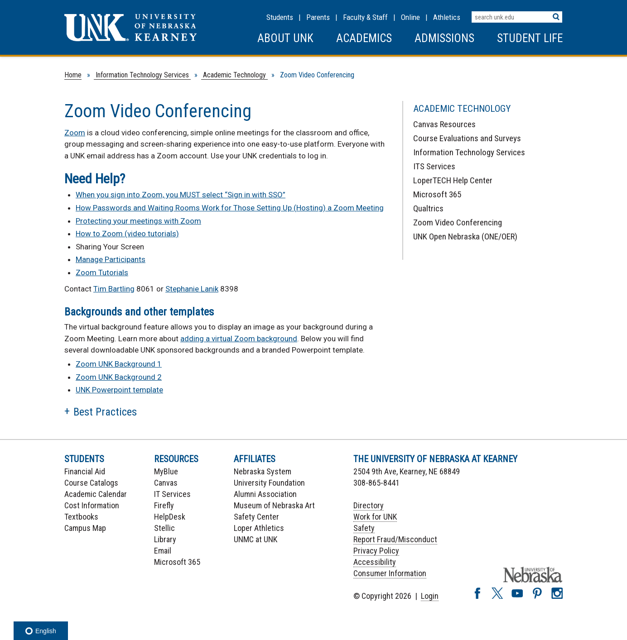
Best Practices (105, 412)
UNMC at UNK (255, 539)
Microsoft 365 (437, 194)
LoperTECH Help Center (452, 180)
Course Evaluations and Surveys (467, 138)
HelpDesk (169, 516)
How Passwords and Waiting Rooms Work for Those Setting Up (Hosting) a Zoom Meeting (230, 207)
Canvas (166, 482)
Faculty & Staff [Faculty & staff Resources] (365, 17)
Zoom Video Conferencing (457, 222)
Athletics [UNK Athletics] (446, 17)
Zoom (74, 132)
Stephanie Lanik (191, 288)
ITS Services (434, 166)
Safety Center (256, 516)
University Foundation (269, 482)
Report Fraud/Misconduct (395, 539)
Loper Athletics (259, 528)
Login (430, 596)
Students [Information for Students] (279, 17)
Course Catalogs (91, 482)
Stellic (164, 528)
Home (73, 75)
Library (165, 539)
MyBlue (166, 471)
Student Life (530, 38)
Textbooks (81, 516)
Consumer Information (389, 573)
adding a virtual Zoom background (238, 338)
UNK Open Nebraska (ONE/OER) (465, 236)
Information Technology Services (142, 75)
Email (162, 550)
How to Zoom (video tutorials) (127, 233)
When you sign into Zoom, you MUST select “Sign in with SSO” (180, 194)
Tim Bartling (114, 288)
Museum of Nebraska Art (274, 505)
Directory (368, 505)
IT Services (172, 494)
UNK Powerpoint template (119, 389)
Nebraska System (262, 471)
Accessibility (374, 562)
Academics (364, 38)
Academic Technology (234, 75)
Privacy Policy (376, 550)
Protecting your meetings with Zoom (138, 220)
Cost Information (91, 505)
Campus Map (85, 528)
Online (410, 17)
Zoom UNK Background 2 (119, 377)
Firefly (164, 505)
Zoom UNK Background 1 (119, 363)
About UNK (285, 38)
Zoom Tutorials (102, 272)
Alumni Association (265, 494)
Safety (364, 528)
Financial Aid (84, 471)
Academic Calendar (95, 494)
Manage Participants (110, 259)
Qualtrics (428, 208)
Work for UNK (375, 516)
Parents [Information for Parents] (318, 17)
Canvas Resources (444, 124)
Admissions (444, 38)
